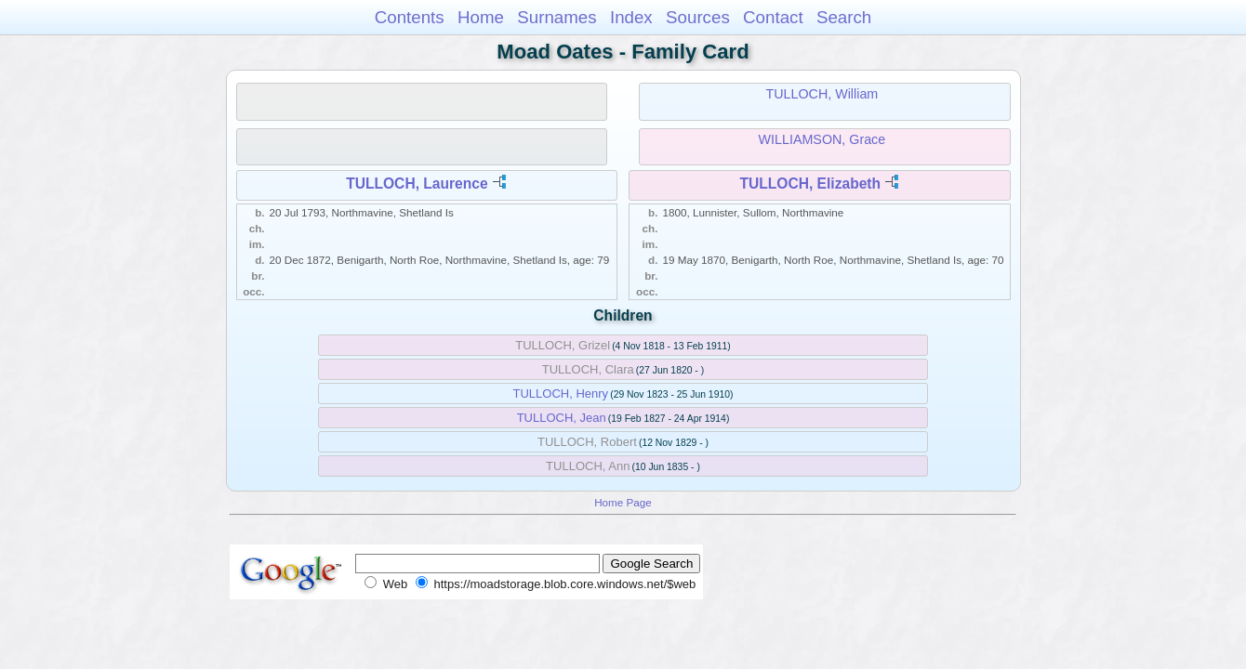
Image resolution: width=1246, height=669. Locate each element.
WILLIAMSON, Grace (822, 139)
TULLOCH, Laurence (417, 183)
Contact (773, 17)
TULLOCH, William (822, 93)
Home (480, 17)
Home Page (623, 502)
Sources (698, 17)
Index (631, 17)
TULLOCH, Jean (561, 418)
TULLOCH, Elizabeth (810, 183)
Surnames (556, 17)
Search (843, 17)
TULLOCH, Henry (561, 393)
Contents (409, 17)
